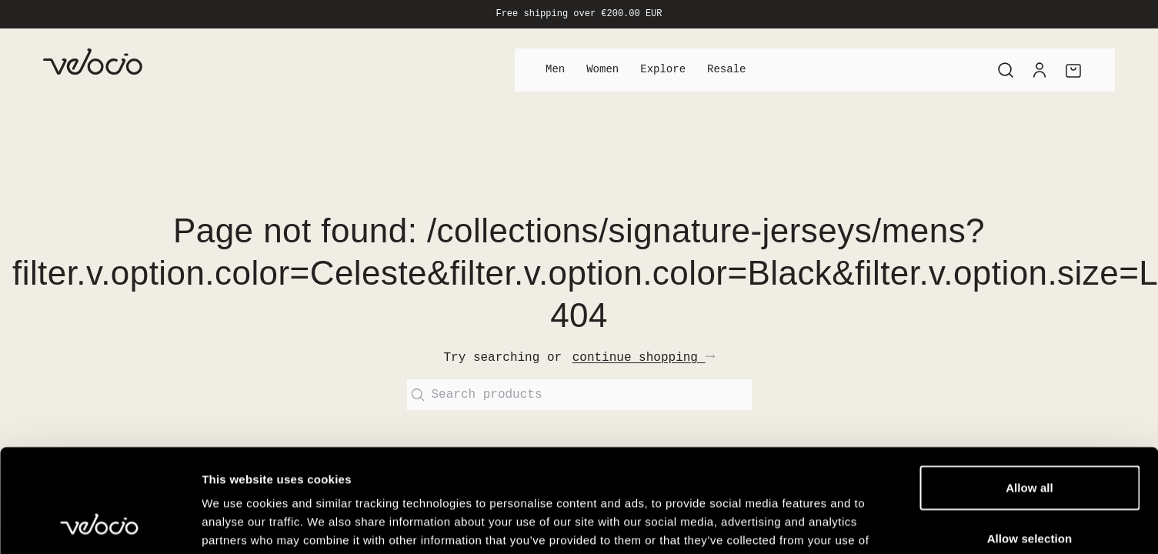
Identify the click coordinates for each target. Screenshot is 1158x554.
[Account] (1039, 70)
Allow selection (1030, 441)
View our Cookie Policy (350, 461)
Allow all (1029, 390)
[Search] (1006, 70)
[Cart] (1073, 70)
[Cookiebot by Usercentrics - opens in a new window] (99, 524)
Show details (807, 523)
